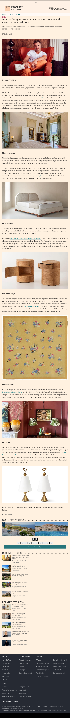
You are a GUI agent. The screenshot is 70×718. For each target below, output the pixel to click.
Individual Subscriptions (43, 666)
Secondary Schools (59, 673)
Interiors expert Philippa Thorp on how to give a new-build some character (20, 633)
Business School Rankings (9, 696)
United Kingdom (16, 619)
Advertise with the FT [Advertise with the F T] (60, 663)
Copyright (22, 670)
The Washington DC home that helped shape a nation (19, 583)
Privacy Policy (23, 663)
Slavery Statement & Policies (26, 673)
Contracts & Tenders (42, 676)
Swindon (14, 610)
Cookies (21, 666)
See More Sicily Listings (35, 547)
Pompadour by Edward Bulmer (12, 392)
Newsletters (23, 693)
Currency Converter (25, 696)
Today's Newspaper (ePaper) (9, 690)
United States (15, 562)
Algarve (26, 637)
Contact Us (5, 666)
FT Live (38, 660)
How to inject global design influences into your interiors (20, 641)
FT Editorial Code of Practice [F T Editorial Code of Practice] (58, 710)
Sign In (35, 2)
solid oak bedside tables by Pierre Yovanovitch (25, 238)
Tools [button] (4, 683)
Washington (15, 588)
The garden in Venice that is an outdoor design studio (20, 574)
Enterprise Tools (24, 687)
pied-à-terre (41, 98)
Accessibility (6, 673)
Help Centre (6, 663)
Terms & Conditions (25, 660)
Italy (28, 578)
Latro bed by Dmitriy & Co (35, 176)
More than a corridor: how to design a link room (20, 605)
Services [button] (39, 657)
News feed (22, 690)
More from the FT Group (10, 702)
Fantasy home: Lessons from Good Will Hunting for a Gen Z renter (20, 557)
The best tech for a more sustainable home (19, 623)
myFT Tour (5, 676)
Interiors (10, 514)
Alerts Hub (5, 693)
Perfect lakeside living (18, 566)
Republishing (40, 673)
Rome (25, 644)
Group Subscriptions (42, 670)
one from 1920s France (31, 306)
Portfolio (4, 687)
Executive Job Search (60, 660)
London (14, 597)
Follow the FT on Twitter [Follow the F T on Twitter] (60, 666)
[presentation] (33, 539)
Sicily (4, 17)
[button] (3, 8)
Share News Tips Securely (43, 663)
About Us (5, 670)
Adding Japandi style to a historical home (19, 614)
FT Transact (57, 670)
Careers (4, 679)
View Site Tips (6, 660)
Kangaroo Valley (16, 570)
